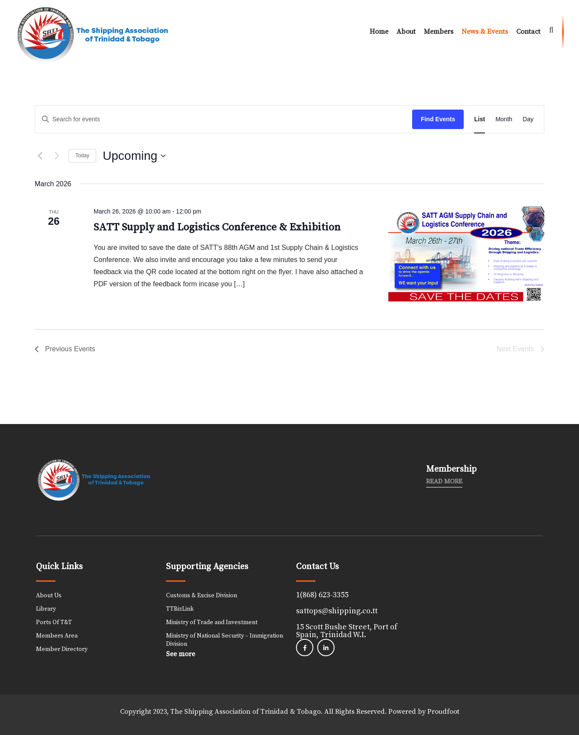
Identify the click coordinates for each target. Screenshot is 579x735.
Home (379, 31)
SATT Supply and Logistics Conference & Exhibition (217, 227)
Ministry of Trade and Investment (211, 622)
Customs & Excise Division (201, 595)
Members (438, 31)
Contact (528, 31)
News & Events (485, 31)
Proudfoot (443, 711)
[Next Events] (57, 156)
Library (46, 609)
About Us (49, 595)
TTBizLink (180, 609)
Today (82, 155)
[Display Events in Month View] (503, 119)
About (406, 31)
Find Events (438, 119)
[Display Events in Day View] (528, 119)
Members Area (57, 636)
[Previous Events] (40, 156)
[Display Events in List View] (479, 119)
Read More (444, 482)
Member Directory (62, 649)
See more (180, 654)
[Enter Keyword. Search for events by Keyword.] (223, 119)
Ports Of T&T (54, 622)
